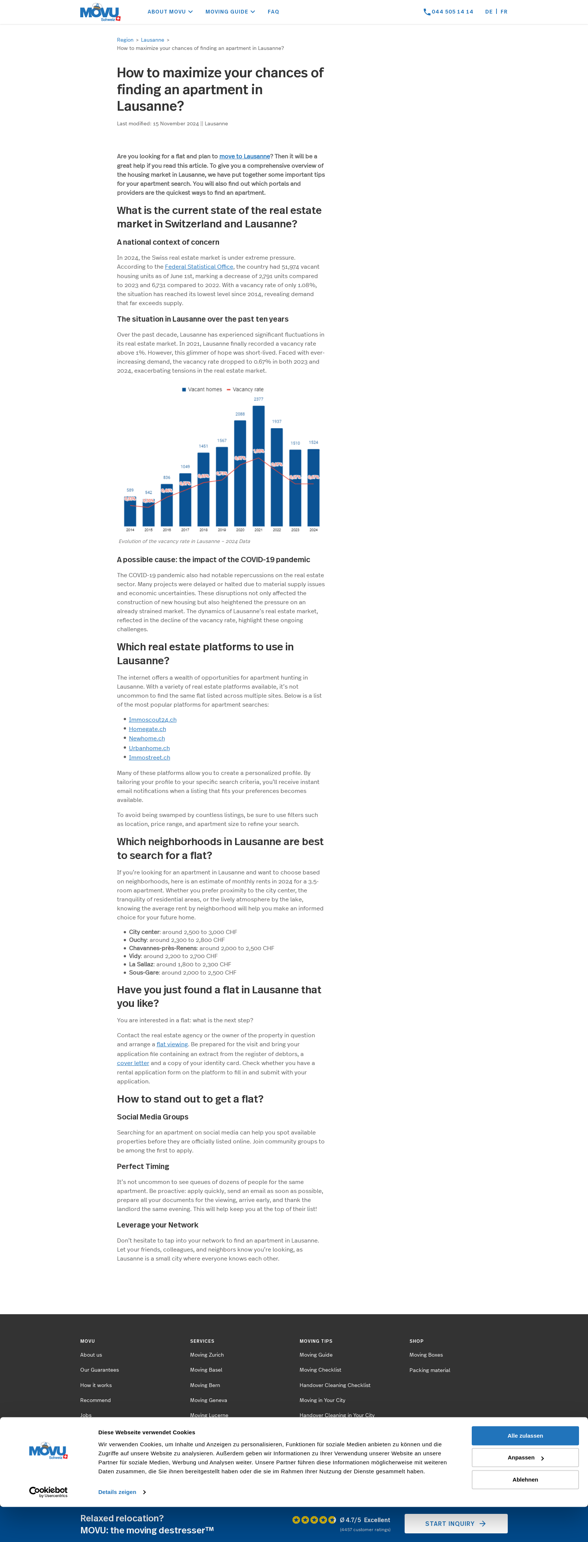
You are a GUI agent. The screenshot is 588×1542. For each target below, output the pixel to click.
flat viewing (172, 1044)
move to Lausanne (244, 156)
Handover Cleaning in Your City (337, 1415)
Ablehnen (525, 1515)
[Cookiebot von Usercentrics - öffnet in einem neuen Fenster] (48, 1527)
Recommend (95, 1400)
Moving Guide (316, 1355)
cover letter (133, 1063)
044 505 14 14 (453, 11)
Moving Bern (205, 1385)
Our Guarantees (99, 1370)
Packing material (430, 1370)
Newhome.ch (147, 739)
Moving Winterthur (212, 1446)
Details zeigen (117, 1527)
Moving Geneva (208, 1400)
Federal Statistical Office (199, 267)
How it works (96, 1385)
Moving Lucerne (209, 1415)
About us (91, 1355)
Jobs (86, 1415)
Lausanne (152, 40)
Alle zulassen (525, 1471)
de (489, 11)
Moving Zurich (207, 1355)
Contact (90, 1446)
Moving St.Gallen (210, 1430)
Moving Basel (206, 1370)
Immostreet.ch (149, 758)
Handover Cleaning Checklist (335, 1385)
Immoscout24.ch (153, 720)
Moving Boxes (426, 1355)
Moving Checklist (320, 1370)
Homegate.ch (147, 729)
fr (504, 11)
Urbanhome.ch (149, 748)
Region (125, 40)
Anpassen (526, 1492)
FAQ (273, 11)
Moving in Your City (322, 1400)
